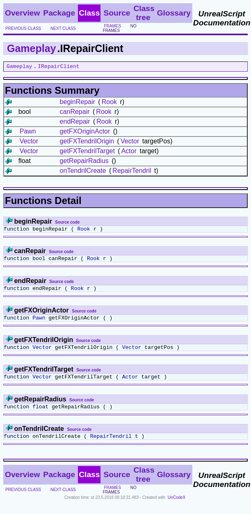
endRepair (75, 122)
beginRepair (77, 103)
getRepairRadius (84, 162)
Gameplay (31, 48)
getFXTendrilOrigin (87, 142)
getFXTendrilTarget (87, 152)
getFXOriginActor (85, 132)
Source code (67, 223)
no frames (119, 28)
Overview (22, 13)
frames (112, 26)
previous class (23, 28)
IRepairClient (58, 67)
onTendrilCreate (83, 171)
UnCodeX (176, 508)
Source (116, 13)
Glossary (174, 13)
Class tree (143, 13)
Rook (109, 103)
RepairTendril (131, 171)
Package (59, 13)
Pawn (28, 132)
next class (63, 28)
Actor (129, 152)
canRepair (75, 112)
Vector (29, 142)
